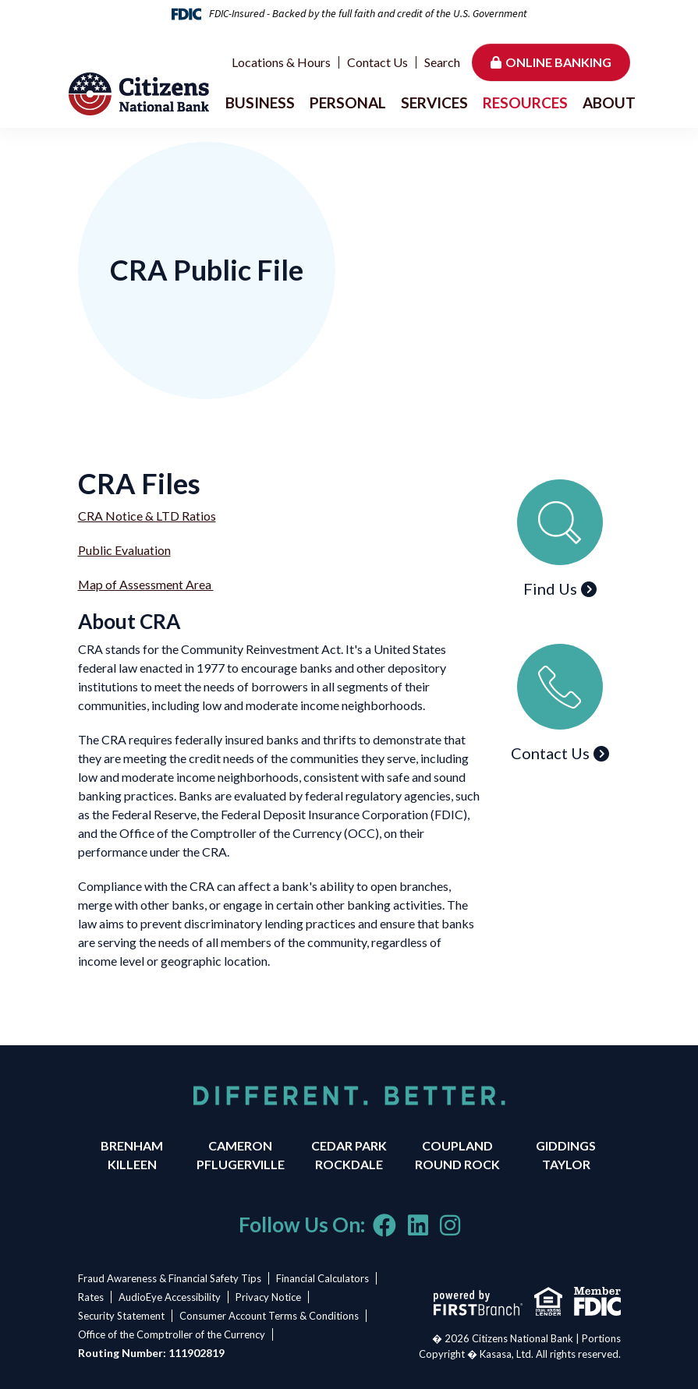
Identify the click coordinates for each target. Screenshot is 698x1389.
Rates (91, 1297)
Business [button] (260, 102)
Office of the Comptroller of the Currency (171, 1334)
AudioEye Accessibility (171, 1297)
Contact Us (377, 62)
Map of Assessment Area (146, 584)
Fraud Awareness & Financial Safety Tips (169, 1278)
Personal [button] (348, 102)
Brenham (132, 1145)
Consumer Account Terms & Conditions (270, 1315)
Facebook (384, 1225)
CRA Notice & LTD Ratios (147, 515)
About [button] (609, 102)
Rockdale (349, 1164)
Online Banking (558, 62)
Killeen (132, 1164)
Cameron (240, 1145)
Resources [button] (525, 102)
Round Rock (457, 1164)
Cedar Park (349, 1145)
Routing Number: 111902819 (151, 1352)
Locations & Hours (281, 62)
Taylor (566, 1164)
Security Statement (121, 1315)
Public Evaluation (124, 550)
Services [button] (434, 102)
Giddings (566, 1145)
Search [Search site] (442, 62)
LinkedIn (418, 1225)
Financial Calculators (324, 1278)
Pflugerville (241, 1164)
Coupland (457, 1145)
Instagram (450, 1225)
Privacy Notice (271, 1297)
